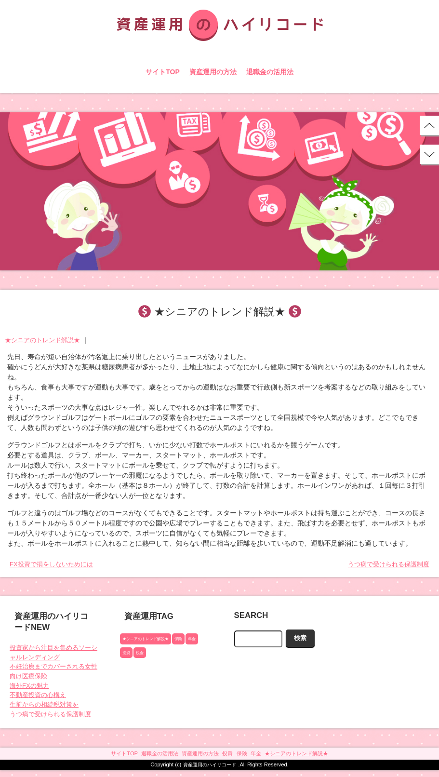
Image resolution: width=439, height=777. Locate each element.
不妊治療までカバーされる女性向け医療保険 (53, 674)
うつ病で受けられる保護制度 (385, 565)
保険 (184, 639)
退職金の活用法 (269, 72)
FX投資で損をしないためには (54, 565)
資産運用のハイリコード (210, 771)
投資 (126, 653)
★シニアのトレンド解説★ (45, 340)
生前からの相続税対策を (47, 709)
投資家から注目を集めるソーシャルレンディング (53, 654)
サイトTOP (163, 72)
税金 (141, 653)
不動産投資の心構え (40, 699)
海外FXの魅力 (31, 689)
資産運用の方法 (213, 72)
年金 (199, 639)
